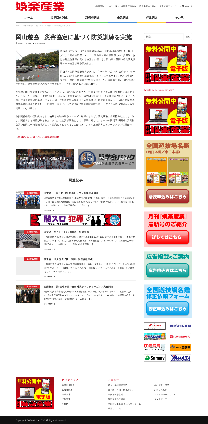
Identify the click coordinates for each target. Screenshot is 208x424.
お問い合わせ (186, 6)
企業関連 (66, 394)
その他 (65, 403)
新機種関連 (67, 389)
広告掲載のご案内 (147, 6)
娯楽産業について (103, 6)
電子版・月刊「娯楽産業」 (121, 389)
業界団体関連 (40, 43)
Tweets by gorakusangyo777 (159, 90)
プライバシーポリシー (165, 394)
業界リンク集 (114, 408)
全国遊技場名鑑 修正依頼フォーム (124, 403)
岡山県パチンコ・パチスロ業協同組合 (38, 136)
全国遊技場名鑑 (115, 394)
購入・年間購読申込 (117, 385)
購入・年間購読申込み (125, 6)
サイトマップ (160, 399)
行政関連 (66, 399)
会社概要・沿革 (161, 385)
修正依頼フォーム (168, 6)
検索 (188, 36)
